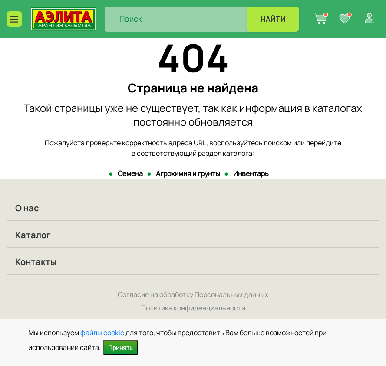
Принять (120, 347)
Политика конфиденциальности (193, 308)
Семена (130, 173)
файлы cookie (102, 332)
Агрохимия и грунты (188, 173)
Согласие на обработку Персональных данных (193, 294)
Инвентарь (251, 173)
